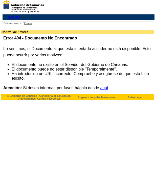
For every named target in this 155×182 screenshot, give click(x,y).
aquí (104, 88)
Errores (28, 23)
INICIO (14, 17)
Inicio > (18, 23)
